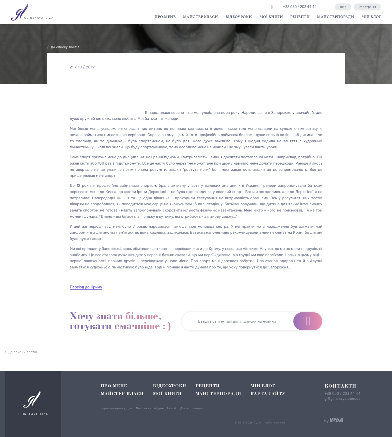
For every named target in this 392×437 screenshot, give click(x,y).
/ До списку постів (63, 47)
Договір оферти (191, 408)
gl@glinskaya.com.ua (342, 399)
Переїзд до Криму (86, 287)
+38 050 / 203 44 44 (342, 394)
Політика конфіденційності (156, 408)
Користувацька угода (116, 408)
